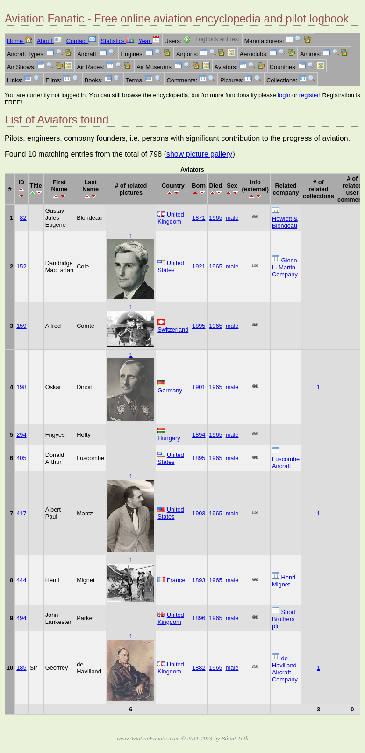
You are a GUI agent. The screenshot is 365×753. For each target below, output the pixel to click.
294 (21, 434)
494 (21, 618)
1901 (198, 387)
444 (21, 580)
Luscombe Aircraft (286, 463)
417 (21, 513)
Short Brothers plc (283, 619)
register (309, 95)
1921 (198, 266)
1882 (198, 667)
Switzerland (172, 329)
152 (21, 266)
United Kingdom (170, 218)
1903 (198, 513)
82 (23, 217)
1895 (198, 325)
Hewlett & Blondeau (285, 222)
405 (21, 458)
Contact (81, 40)
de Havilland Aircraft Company (285, 669)
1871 (198, 217)
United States (170, 267)
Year (148, 40)
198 (21, 387)
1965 (215, 217)
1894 (198, 434)
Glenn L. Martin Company (285, 267)
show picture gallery (199, 154)
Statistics (117, 40)
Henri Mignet (283, 581)
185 (21, 667)
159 (21, 325)
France (176, 580)
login (284, 95)
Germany (169, 390)
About (49, 40)
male (232, 217)
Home (19, 40)
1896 (198, 618)
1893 (198, 580)
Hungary (168, 438)
